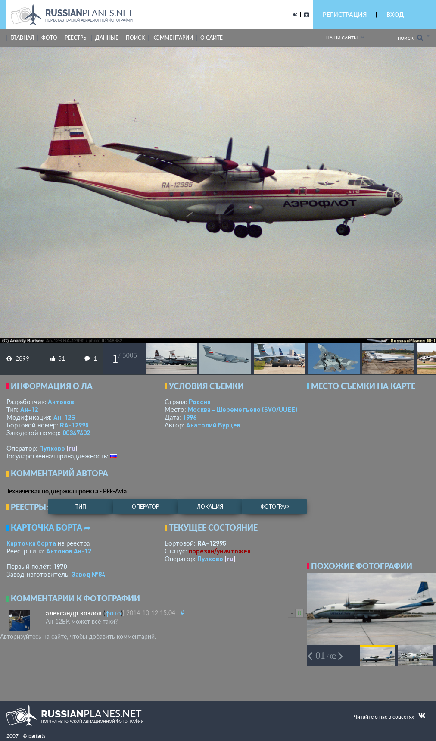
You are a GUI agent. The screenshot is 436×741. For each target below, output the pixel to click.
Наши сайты (342, 37)
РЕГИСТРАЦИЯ (345, 14)
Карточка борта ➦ (50, 527)
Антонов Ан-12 (68, 551)
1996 (189, 417)
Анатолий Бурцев (213, 425)
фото (49, 38)
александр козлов (74, 613)
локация (210, 506)
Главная (22, 38)
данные (106, 38)
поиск (135, 38)
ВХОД (395, 14)
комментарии (172, 38)
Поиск (410, 38)
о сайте (211, 38)
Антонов (61, 401)
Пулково (52, 448)
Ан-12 (29, 409)
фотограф (275, 506)
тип (80, 506)
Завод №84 (88, 574)
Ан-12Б (64, 417)
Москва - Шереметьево (242, 409)
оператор (145, 506)
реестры (76, 38)
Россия (200, 401)
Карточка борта (31, 543)
